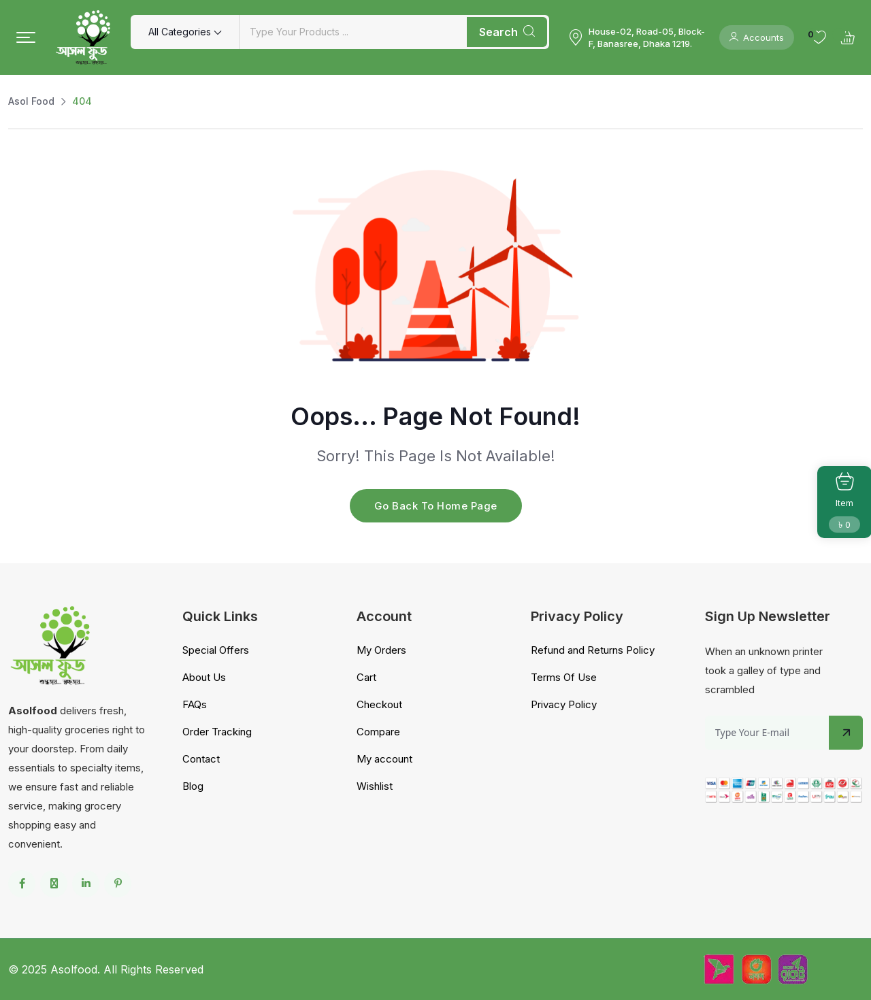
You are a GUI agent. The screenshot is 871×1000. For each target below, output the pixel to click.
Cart (366, 677)
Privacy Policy (564, 704)
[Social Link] (21, 883)
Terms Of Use (564, 677)
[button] (25, 38)
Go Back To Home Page (435, 505)
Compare (378, 731)
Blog (192, 786)
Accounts (756, 37)
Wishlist (375, 786)
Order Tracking (217, 731)
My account (384, 758)
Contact (201, 758)
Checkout (379, 704)
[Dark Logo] (83, 37)
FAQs (194, 704)
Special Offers (215, 650)
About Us (204, 677)
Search (507, 32)
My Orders (381, 650)
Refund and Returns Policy (593, 650)
